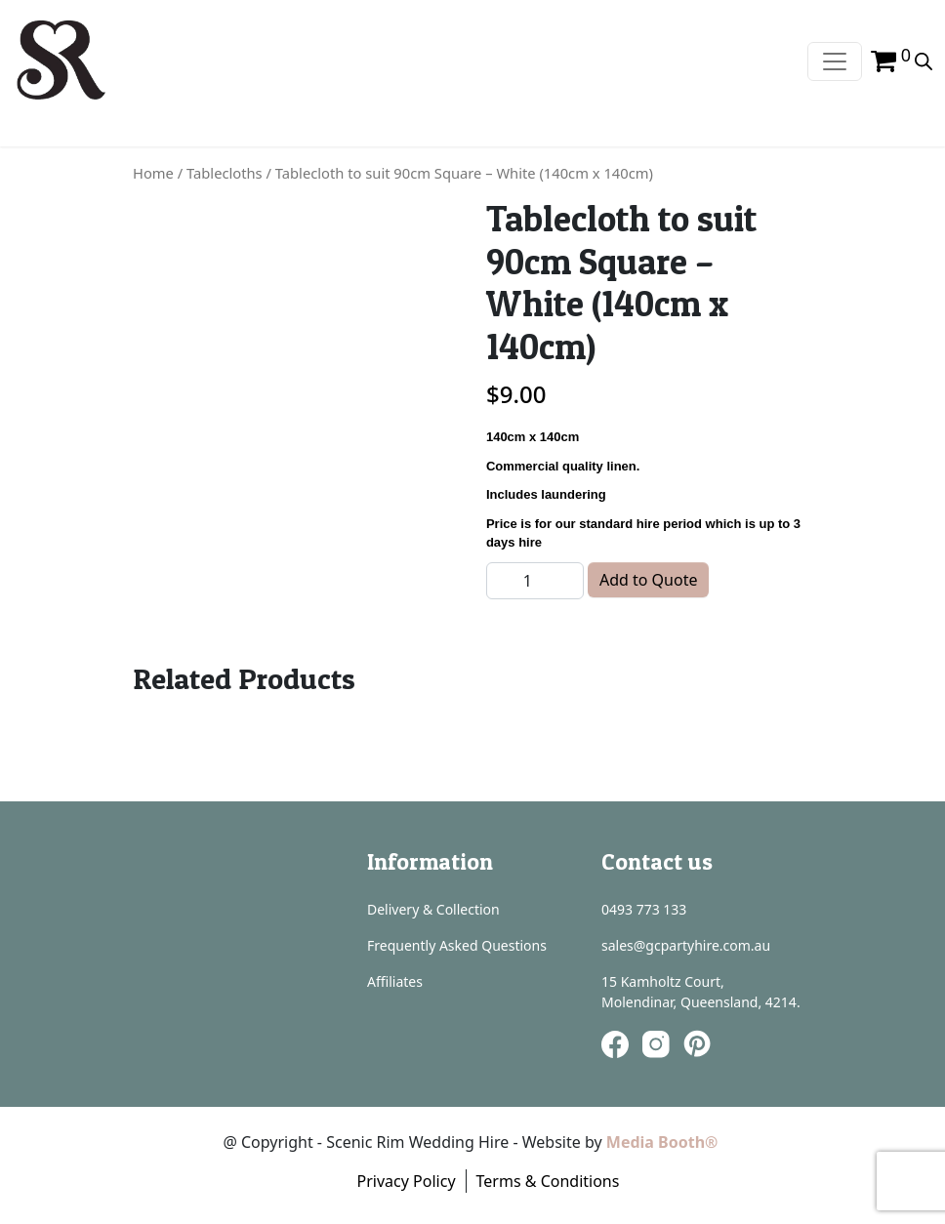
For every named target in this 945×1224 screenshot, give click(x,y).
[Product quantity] (535, 580)
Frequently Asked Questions (457, 945)
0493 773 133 (643, 909)
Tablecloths (224, 173)
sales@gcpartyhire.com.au (685, 945)
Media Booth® (664, 1142)
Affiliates (395, 981)
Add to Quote (648, 580)
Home (153, 173)
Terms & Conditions (548, 1181)
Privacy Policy (406, 1181)
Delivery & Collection (433, 909)
